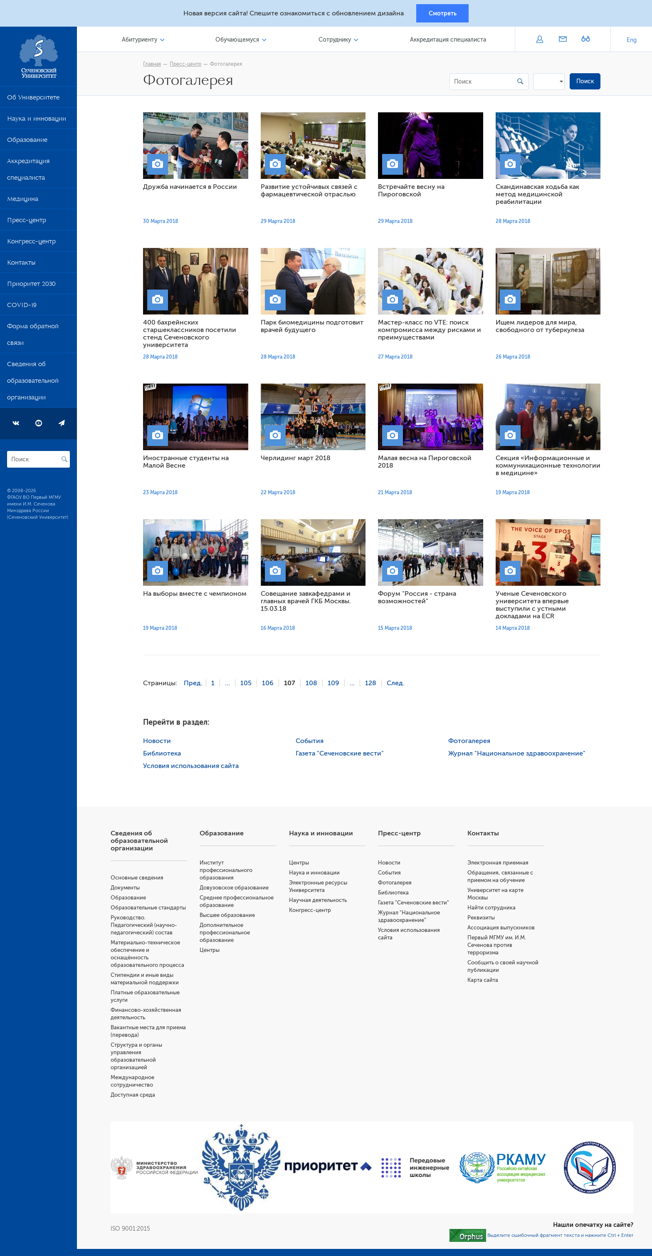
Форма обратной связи (33, 337)
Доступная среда (136, 1095)
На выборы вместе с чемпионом (197, 595)
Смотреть (443, 13)
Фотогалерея (228, 65)
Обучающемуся (240, 41)
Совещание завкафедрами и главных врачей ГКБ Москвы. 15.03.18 (308, 602)
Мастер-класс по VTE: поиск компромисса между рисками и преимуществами (431, 331)
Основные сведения (140, 878)
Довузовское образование (237, 888)
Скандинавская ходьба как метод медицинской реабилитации (539, 195)
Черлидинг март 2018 (298, 459)
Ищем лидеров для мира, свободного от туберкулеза (542, 327)
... (229, 684)
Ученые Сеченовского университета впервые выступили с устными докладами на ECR (534, 606)
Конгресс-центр (31, 244)
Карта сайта (484, 981)
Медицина (22, 202)
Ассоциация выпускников (502, 928)
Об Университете (33, 100)
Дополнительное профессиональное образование (228, 933)
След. (398, 684)
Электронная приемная (499, 863)
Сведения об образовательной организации (33, 383)
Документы (128, 888)
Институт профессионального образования (229, 871)
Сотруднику (336, 41)
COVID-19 (22, 308)
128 (372, 684)
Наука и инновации (36, 121)
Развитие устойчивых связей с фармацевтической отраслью (311, 191)
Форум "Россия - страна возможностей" (419, 598)
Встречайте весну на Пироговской (413, 191)
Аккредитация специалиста (28, 172)
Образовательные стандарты (152, 908)
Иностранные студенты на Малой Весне (188, 463)
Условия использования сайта (193, 766)
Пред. (195, 684)
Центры (213, 951)
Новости (159, 742)
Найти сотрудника (493, 908)
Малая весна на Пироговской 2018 (427, 463)
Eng (632, 41)
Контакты (21, 265)
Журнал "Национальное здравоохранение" (518, 754)
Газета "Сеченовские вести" (342, 754)
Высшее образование (230, 916)
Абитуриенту (143, 41)
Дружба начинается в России (192, 188)
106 (270, 684)
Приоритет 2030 (31, 286)
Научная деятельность (320, 901)
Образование (27, 143)
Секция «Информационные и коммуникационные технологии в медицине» (550, 467)
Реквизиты (482, 918)
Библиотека (164, 754)
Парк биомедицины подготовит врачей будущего (314, 327)
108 (313, 684)
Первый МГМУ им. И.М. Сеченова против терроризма (498, 945)
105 (248, 684)
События (312, 742)
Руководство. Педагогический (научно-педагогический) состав (147, 925)
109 (335, 684)
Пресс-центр (26, 223)
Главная (154, 65)
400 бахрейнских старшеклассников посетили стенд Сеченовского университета (191, 335)
